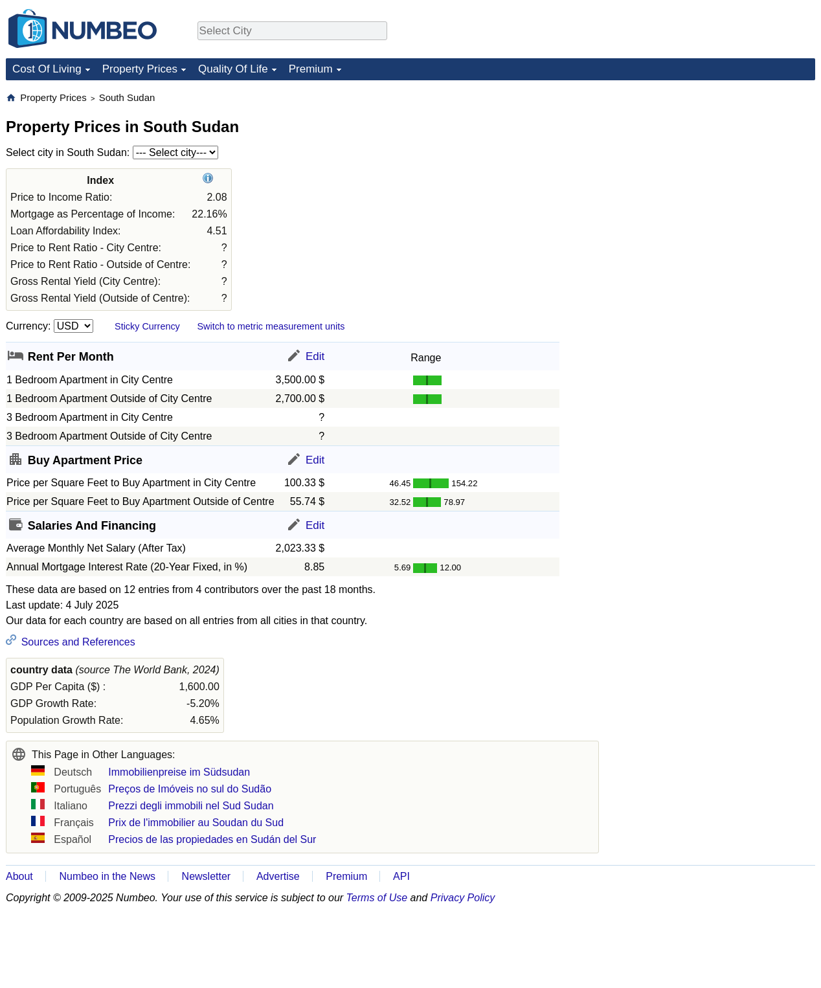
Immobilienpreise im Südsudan (179, 772)
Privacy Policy (463, 897)
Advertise (278, 876)
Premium (311, 69)
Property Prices (139, 69)
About (19, 876)
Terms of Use (377, 897)
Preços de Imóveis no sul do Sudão (189, 788)
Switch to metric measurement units (270, 326)
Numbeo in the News (107, 876)
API (401, 876)
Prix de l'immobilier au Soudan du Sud (196, 822)
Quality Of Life (233, 69)
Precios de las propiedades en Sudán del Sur (212, 839)
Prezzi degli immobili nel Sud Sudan (190, 805)
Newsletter (206, 876)
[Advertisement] (718, 172)
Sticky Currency (147, 326)
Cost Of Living (47, 69)
